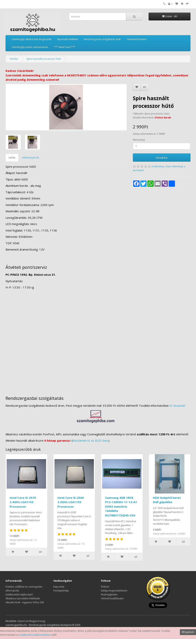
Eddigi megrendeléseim (114, 590)
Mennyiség (139, 139)
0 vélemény (158, 166)
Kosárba (161, 157)
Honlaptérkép (61, 590)
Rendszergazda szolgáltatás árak (102, 39)
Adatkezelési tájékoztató (19, 594)
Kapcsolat (58, 586)
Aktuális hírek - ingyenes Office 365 (25, 602)
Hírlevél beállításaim (112, 598)
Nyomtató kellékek (67, 39)
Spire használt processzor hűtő (43, 58)
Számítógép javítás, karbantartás (30, 47)
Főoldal (14, 58)
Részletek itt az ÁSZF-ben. (90, 440)
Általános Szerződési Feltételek (23, 598)
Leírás (12, 157)
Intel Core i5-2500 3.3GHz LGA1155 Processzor (70, 502)
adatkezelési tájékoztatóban (35, 634)
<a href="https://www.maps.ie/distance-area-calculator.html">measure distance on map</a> (98, 341)
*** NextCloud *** (64, 47)
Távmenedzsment (136, 39)
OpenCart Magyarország (31, 621)
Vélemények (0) (30, 157)
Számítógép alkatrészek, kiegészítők (31, 39)
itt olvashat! (177, 405)
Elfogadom (188, 632)
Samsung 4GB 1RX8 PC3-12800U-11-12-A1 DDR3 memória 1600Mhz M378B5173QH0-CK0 (121, 506)
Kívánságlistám (109, 594)
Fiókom (105, 586)
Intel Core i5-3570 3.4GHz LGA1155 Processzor (23, 502)
